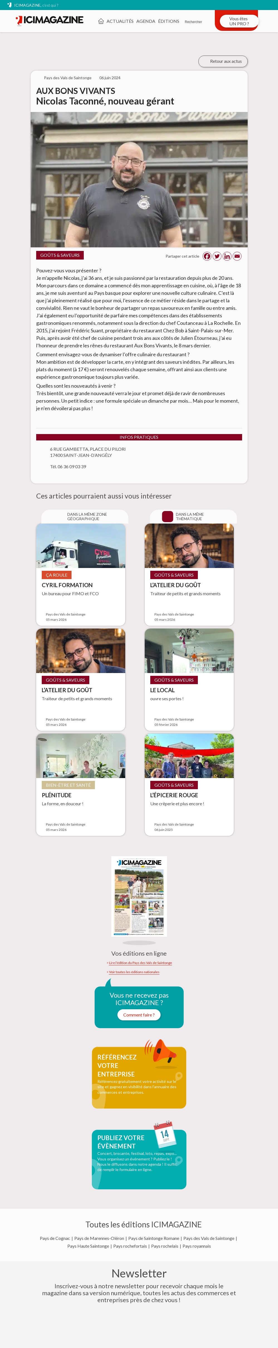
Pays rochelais (164, 1246)
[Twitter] (217, 256)
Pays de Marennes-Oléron (99, 1238)
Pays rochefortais (130, 1246)
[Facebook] (207, 256)
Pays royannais (197, 1246)
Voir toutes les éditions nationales (134, 972)
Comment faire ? (139, 1014)
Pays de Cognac (55, 1238)
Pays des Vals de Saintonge (208, 1238)
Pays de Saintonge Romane (153, 1238)
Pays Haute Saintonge (88, 1246)
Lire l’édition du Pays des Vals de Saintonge (140, 963)
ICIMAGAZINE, (36, 5)
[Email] (237, 256)
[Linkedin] (227, 256)
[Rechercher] (193, 18)
